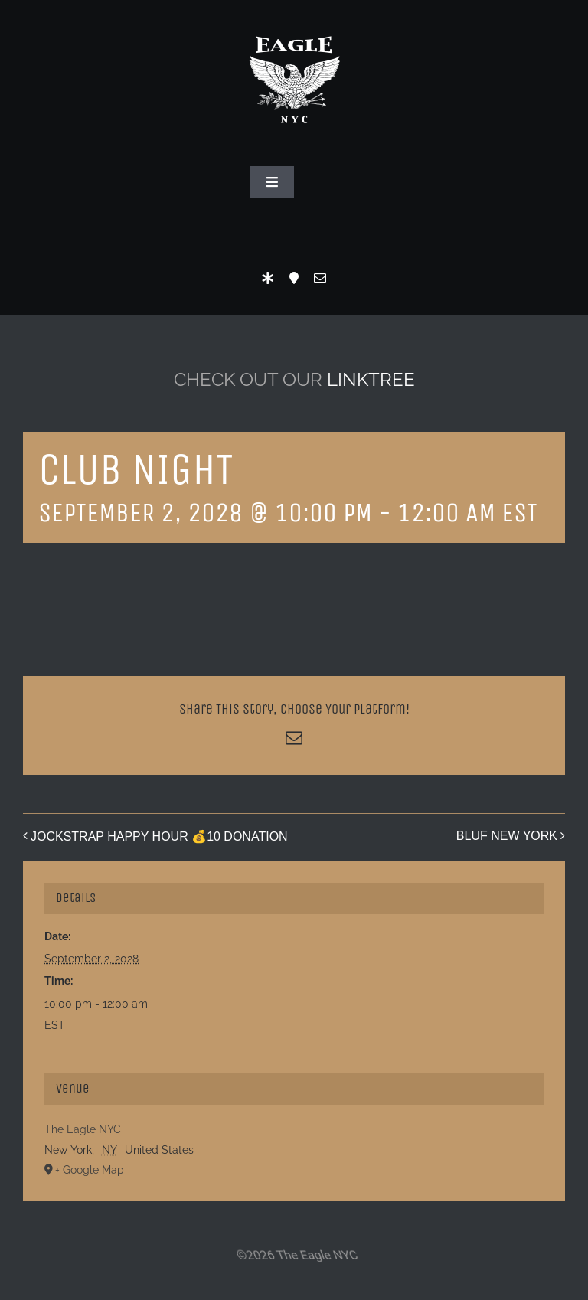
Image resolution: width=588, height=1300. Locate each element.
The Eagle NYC (82, 1129)
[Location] (294, 278)
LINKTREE (371, 379)
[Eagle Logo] (294, 21)
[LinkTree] (268, 278)
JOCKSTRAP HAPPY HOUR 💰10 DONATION (159, 836)
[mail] (320, 278)
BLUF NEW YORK (506, 835)
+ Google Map (89, 1170)
